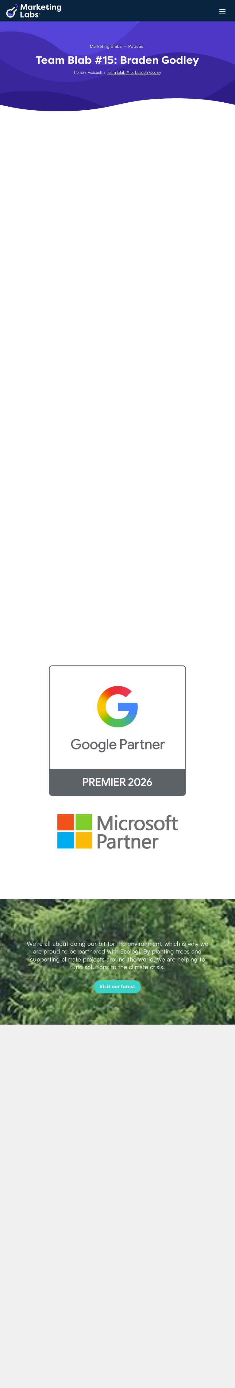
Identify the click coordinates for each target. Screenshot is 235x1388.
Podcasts (95, 72)
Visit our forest (117, 987)
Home (79, 72)
